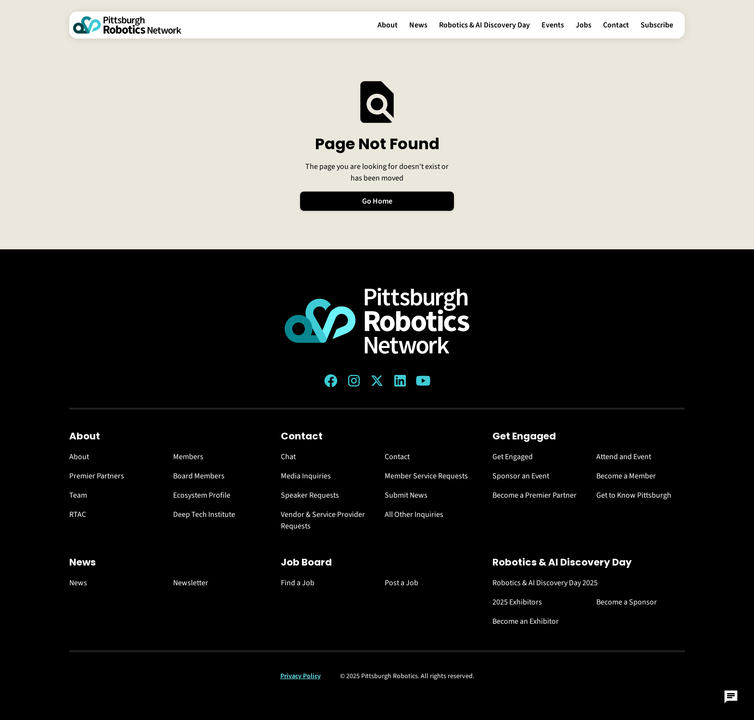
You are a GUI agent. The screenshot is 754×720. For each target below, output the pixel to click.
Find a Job (297, 583)
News (418, 25)
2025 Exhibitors (517, 602)
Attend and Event (623, 456)
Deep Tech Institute (204, 514)
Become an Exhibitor (525, 621)
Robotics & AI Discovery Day (484, 25)
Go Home (377, 201)
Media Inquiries (306, 476)
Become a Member (626, 476)
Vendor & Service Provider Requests (323, 520)
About (387, 25)
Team (78, 495)
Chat (288, 456)
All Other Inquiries (414, 514)
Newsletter (190, 583)
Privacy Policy (300, 676)
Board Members (199, 476)
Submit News (406, 495)
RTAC (77, 514)
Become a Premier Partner (534, 495)
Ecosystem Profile (201, 495)
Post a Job (401, 583)
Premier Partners (96, 476)
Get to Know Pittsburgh (633, 495)
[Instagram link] (354, 380)
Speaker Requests (310, 495)
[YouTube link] (423, 380)
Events (552, 25)
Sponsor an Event (520, 476)
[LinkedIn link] (400, 380)
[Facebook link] (331, 380)
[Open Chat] (730, 696)
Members (188, 456)
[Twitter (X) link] (377, 380)
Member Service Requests (426, 476)
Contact (616, 25)
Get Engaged (512, 456)
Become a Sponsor (626, 602)
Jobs (583, 25)
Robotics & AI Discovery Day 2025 (545, 583)
